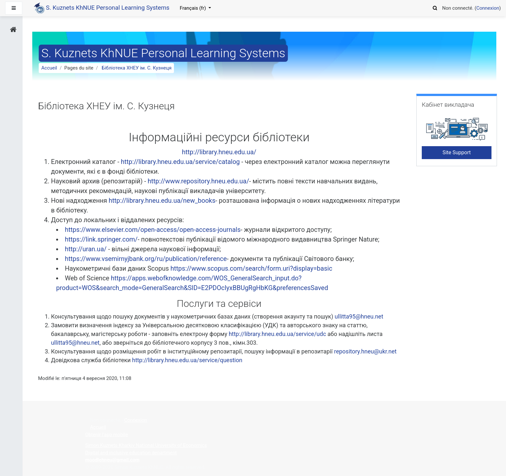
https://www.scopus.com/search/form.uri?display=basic (251, 268)
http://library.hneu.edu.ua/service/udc (277, 333)
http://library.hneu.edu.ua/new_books (162, 200)
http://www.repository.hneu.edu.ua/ (198, 181)
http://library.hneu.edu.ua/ (219, 152)
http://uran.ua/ (85, 249)
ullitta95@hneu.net (359, 316)
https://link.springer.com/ (101, 239)
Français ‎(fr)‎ (193, 8)
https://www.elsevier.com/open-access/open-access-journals (153, 229)
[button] (435, 7)
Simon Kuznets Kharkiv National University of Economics (146, 445)
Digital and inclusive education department (131, 453)
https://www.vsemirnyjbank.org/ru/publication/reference (146, 259)
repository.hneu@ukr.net (365, 351)
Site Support (456, 152)
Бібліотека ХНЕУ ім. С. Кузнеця (136, 68)
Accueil (49, 68)
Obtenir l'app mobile (106, 435)
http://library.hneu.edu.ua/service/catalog (181, 162)
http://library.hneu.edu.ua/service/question (187, 360)
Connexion (487, 8)
